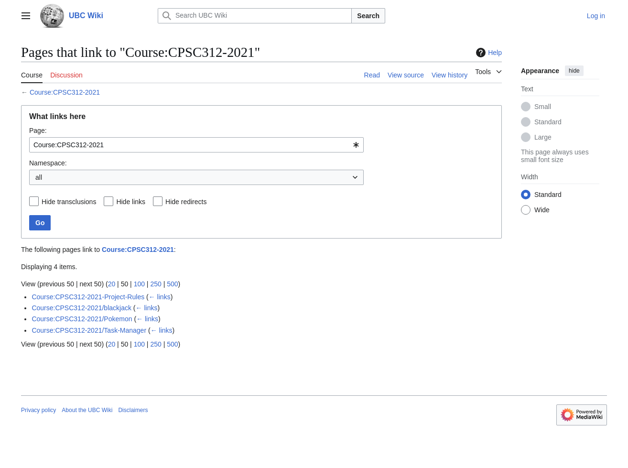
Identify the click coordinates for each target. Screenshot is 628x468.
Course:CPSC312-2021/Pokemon (82, 319)
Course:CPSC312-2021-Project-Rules (88, 297)
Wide (542, 210)
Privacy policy (38, 410)
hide (574, 70)
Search (368, 16)
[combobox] (196, 144)
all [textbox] (38, 177)
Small (542, 106)
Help (488, 52)
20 (112, 284)
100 (139, 284)
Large (543, 137)
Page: (38, 130)
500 (172, 284)
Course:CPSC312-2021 (65, 92)
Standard (548, 122)
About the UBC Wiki (87, 410)
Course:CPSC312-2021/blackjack (81, 308)
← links (160, 297)
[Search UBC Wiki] (255, 15)
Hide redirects (185, 202)
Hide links (130, 202)
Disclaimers (133, 410)
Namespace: (48, 163)
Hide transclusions (69, 202)
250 (155, 284)
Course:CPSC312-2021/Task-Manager (89, 330)
